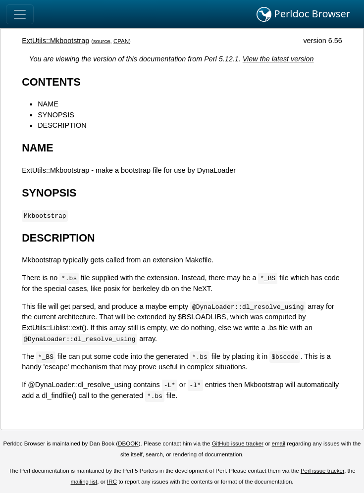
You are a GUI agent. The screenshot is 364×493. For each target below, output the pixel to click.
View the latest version (278, 59)
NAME (48, 104)
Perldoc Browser (303, 14)
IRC (112, 482)
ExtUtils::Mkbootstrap (55, 41)
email (279, 443)
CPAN (121, 41)
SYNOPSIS (56, 115)
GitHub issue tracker (237, 443)
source (101, 41)
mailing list (84, 482)
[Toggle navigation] (20, 14)
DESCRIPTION (62, 125)
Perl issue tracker (322, 471)
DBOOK (128, 443)
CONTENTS (51, 82)
